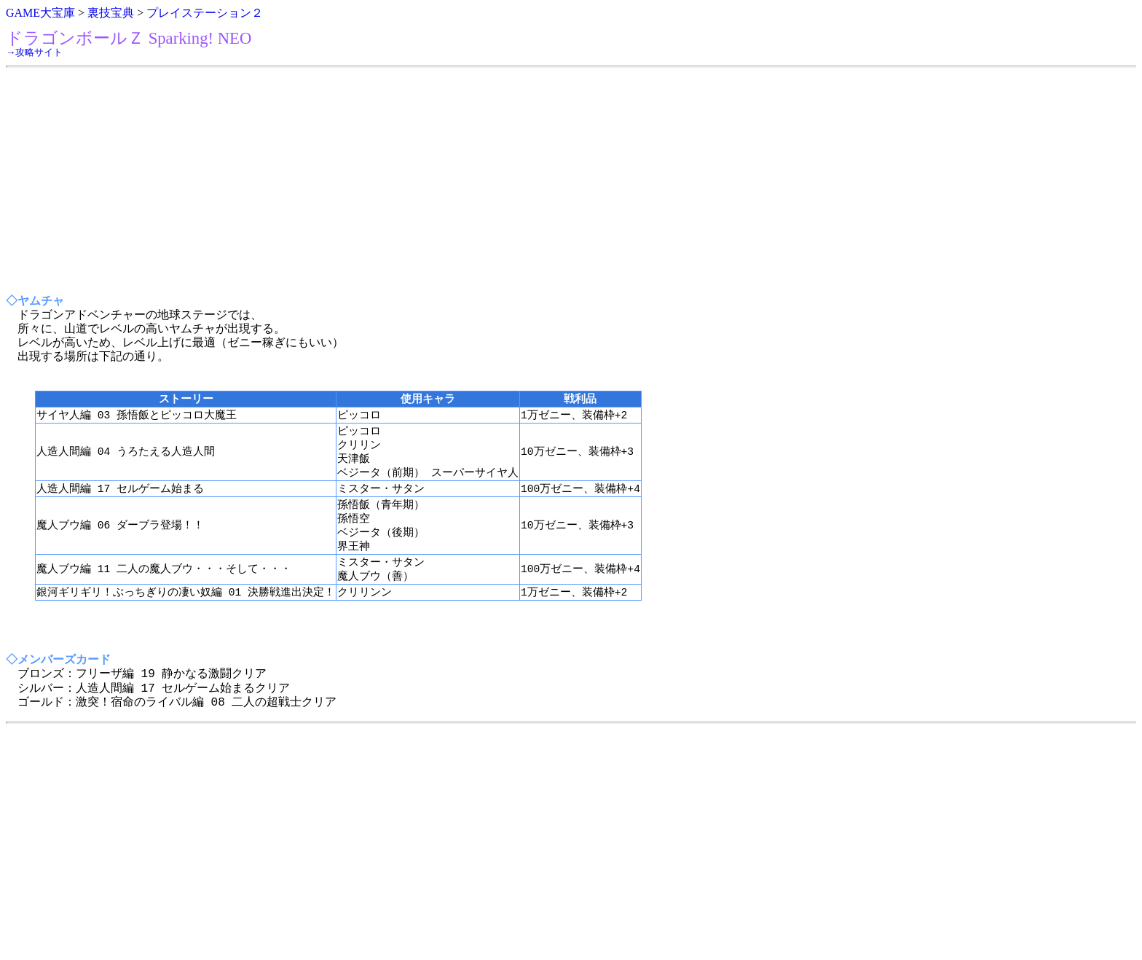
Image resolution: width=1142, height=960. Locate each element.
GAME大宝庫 (40, 13)
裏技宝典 (110, 13)
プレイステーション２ (204, 13)
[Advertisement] (443, 181)
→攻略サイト (34, 52)
